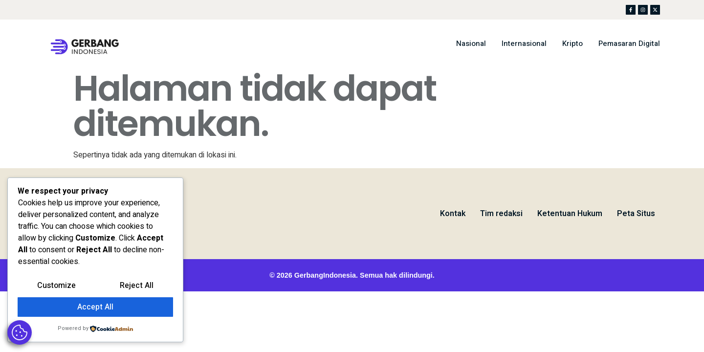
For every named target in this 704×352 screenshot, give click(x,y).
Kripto (572, 43)
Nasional (471, 43)
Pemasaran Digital (629, 43)
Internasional (524, 43)
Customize (56, 285)
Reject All (137, 285)
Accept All (95, 307)
